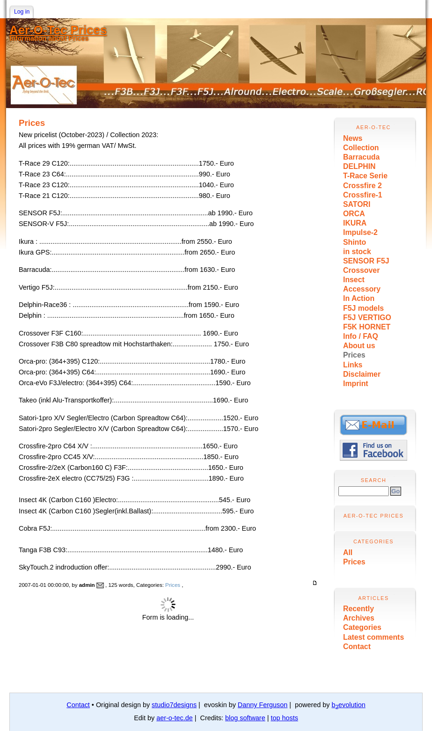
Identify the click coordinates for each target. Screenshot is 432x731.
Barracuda (361, 157)
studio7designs (174, 705)
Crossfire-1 (362, 195)
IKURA (354, 223)
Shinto (354, 242)
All (347, 552)
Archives (358, 618)
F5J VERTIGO (367, 318)
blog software (245, 718)
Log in (21, 11)
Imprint (355, 383)
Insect (354, 280)
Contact (357, 647)
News (352, 138)
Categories (362, 627)
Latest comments (373, 637)
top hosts (284, 718)
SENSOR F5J (366, 261)
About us (359, 346)
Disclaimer (362, 374)
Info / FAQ (360, 336)
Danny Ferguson (262, 705)
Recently (358, 609)
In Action (358, 298)
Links (352, 365)
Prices (354, 355)
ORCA (354, 214)
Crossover (361, 270)
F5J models (363, 308)
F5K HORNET (366, 327)
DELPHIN (359, 166)
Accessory (362, 289)
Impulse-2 (360, 232)
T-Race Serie (365, 176)
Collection (361, 148)
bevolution (348, 705)
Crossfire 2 (362, 186)
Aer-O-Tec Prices (58, 30)
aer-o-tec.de (174, 718)
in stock (357, 252)
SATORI (356, 204)
